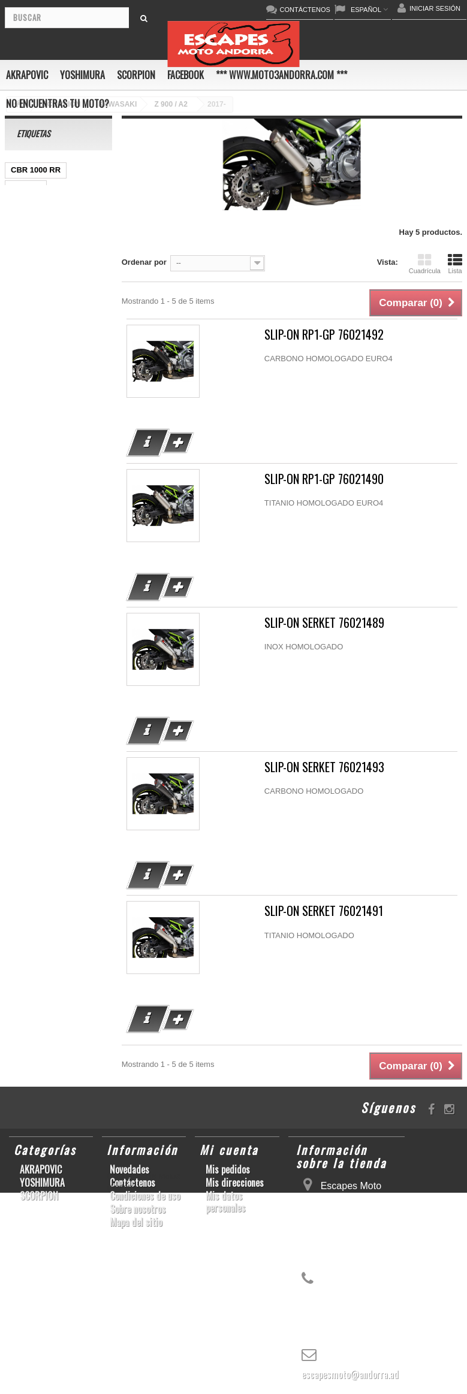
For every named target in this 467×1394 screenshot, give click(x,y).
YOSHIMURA (82, 75)
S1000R (25, 493)
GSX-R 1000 (67, 439)
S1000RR (83, 457)
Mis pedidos (228, 1169)
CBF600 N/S (33, 241)
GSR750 (26, 187)
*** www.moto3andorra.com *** (281, 75)
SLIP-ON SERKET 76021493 (324, 767)
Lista (455, 263)
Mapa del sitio (136, 1222)
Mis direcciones (235, 1182)
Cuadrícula (425, 263)
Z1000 (64, 493)
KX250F (66, 475)
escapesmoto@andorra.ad (350, 1374)
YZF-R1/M (72, 367)
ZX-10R (86, 259)
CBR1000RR (75, 313)
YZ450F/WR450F (41, 295)
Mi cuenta (229, 1150)
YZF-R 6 (25, 367)
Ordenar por (144, 262)
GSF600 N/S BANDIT (48, 529)
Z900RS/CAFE (37, 547)
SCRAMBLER (36, 205)
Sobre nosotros (137, 1209)
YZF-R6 (24, 475)
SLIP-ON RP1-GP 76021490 (324, 479)
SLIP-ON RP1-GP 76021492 (324, 334)
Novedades (129, 1169)
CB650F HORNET (43, 565)
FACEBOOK (185, 75)
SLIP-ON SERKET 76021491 (323, 911)
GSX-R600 (30, 223)
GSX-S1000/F (35, 259)
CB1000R (28, 385)
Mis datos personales (225, 1202)
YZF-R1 (24, 313)
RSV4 (21, 439)
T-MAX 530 (30, 511)
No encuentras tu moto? (57, 103)
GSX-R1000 (32, 457)
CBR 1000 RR (36, 169)
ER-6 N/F (27, 277)
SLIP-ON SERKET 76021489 (324, 623)
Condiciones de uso (145, 1196)
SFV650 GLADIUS (43, 349)
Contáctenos (132, 1182)
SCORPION (136, 75)
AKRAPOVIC (27, 75)
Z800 (20, 331)
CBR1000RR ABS (42, 421)
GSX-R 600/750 (38, 403)
